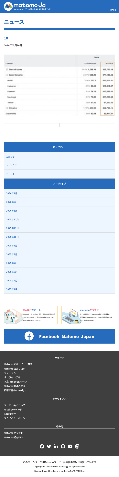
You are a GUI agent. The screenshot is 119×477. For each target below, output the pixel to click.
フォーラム (10, 373)
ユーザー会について (14, 405)
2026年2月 (11, 201)
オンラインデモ (12, 377)
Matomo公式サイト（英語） (19, 364)
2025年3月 (11, 289)
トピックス (11, 165)
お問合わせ (10, 414)
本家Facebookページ (15, 381)
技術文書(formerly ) (15, 390)
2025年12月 (12, 219)
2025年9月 (11, 245)
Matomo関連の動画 (14, 386)
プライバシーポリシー (15, 418)
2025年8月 (11, 254)
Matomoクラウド (13, 433)
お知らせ (10, 156)
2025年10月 (12, 236)
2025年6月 (11, 271)
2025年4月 (11, 280)
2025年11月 (12, 228)
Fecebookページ (13, 409)
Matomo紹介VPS (13, 437)
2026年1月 (11, 210)
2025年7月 (11, 262)
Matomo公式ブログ (14, 368)
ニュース (10, 174)
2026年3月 (11, 193)
